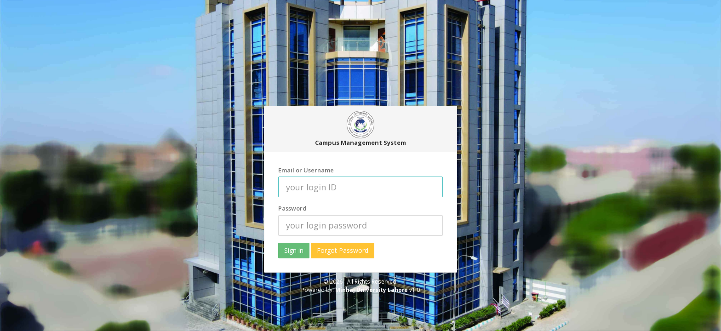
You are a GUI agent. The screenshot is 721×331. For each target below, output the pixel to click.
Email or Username (306, 170)
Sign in (293, 250)
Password (292, 208)
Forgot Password (342, 250)
